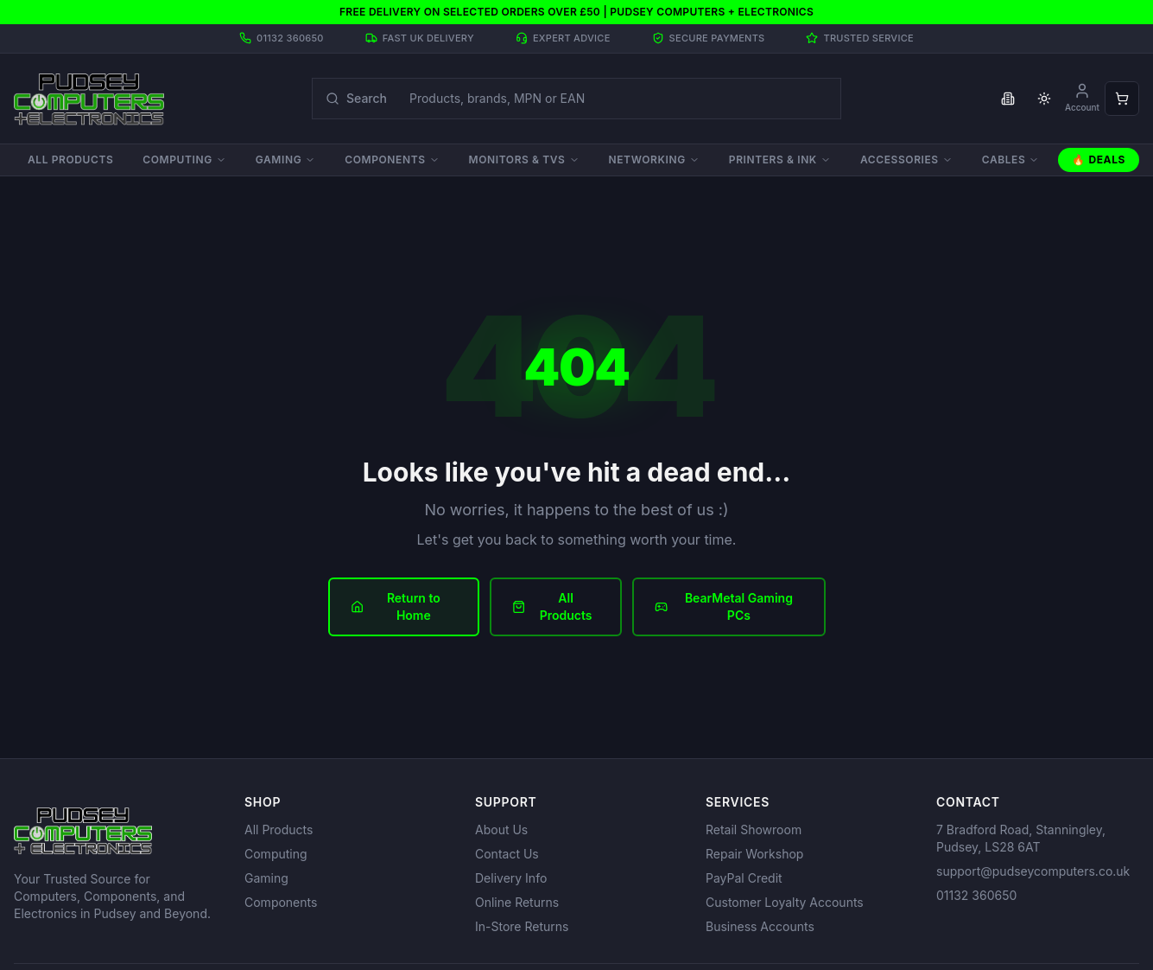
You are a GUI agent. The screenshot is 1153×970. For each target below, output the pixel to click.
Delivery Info (511, 878)
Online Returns (517, 902)
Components (392, 159)
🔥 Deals (1098, 159)
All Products (70, 159)
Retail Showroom (753, 829)
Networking (654, 159)
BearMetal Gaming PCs (724, 606)
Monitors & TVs (524, 159)
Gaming (285, 159)
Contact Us (507, 853)
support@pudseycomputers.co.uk (1033, 871)
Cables (1011, 159)
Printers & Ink (780, 159)
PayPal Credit (744, 878)
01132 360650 (976, 895)
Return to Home (395, 606)
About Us (501, 829)
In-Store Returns (521, 926)
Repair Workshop (754, 853)
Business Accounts (760, 926)
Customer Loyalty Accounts (785, 902)
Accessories (906, 159)
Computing (184, 159)
